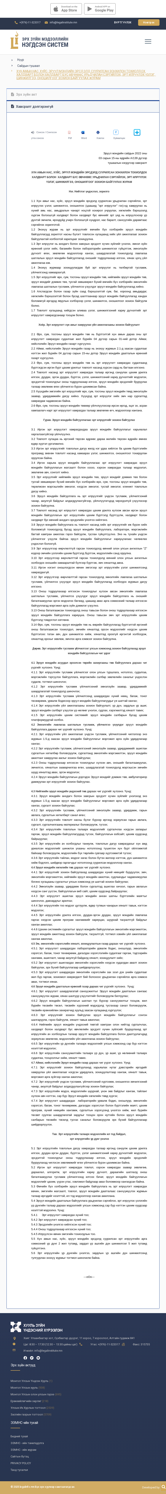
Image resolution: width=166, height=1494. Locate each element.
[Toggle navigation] (148, 41)
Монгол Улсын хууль (24, 1387)
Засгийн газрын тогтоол (27, 1414)
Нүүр (20, 59)
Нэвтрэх (149, 22)
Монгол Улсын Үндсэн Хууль (29, 1381)
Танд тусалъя (19, 1469)
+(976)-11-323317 (30, 22)
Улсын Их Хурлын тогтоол (28, 1407)
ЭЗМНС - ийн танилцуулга (27, 1443)
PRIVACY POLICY (21, 1463)
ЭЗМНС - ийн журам (23, 1449)
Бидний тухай (19, 1436)
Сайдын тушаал (28, 66)
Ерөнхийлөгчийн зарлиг (26, 1401)
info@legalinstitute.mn (63, 22)
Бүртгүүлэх (123, 22)
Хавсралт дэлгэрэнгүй (32, 107)
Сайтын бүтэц (20, 1456)
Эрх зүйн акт (24, 94)
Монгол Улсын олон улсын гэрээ (32, 1394)
